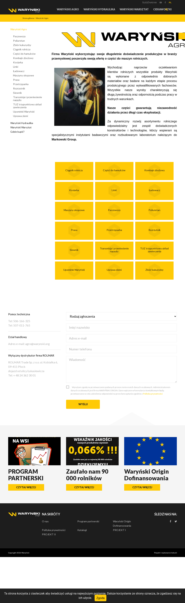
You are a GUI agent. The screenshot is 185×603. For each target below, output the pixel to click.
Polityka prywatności (153, 393)
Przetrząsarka (21, 84)
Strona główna (28, 18)
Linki (15, 66)
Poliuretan (19, 40)
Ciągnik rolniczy (22, 49)
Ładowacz (18, 71)
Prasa (16, 79)
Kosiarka (18, 62)
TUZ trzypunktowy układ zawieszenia (27, 106)
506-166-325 (21, 321)
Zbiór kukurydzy (22, 45)
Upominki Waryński (23, 111)
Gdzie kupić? (17, 131)
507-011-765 (21, 325)
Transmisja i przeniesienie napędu (27, 99)
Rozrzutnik (19, 88)
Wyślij (83, 404)
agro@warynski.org (37, 343)
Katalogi (82, 530)
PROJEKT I (119, 530)
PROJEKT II (49, 534)
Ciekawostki (162, 9)
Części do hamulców (24, 53)
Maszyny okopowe (23, 75)
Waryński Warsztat (134, 9)
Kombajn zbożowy (23, 58)
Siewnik (17, 92)
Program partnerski (88, 521)
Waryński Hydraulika (99, 9)
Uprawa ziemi (20, 115)
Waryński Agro (68, 9)
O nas (45, 521)
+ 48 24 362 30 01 (24, 375)
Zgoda (100, 598)
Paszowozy (19, 36)
